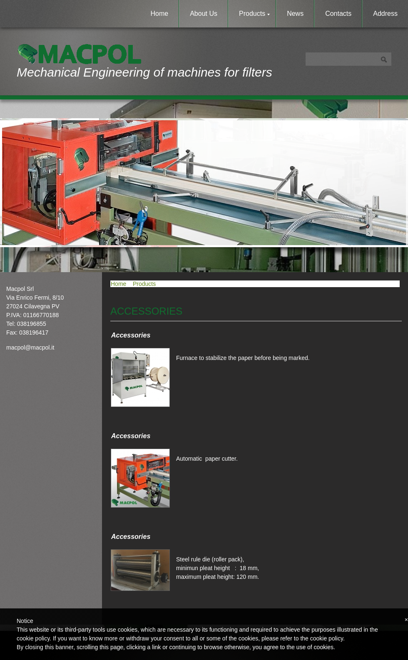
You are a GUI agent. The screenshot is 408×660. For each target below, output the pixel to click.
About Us (203, 13)
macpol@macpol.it (30, 347)
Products (254, 13)
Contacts (338, 13)
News (295, 13)
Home (160, 13)
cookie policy (326, 638)
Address (385, 13)
